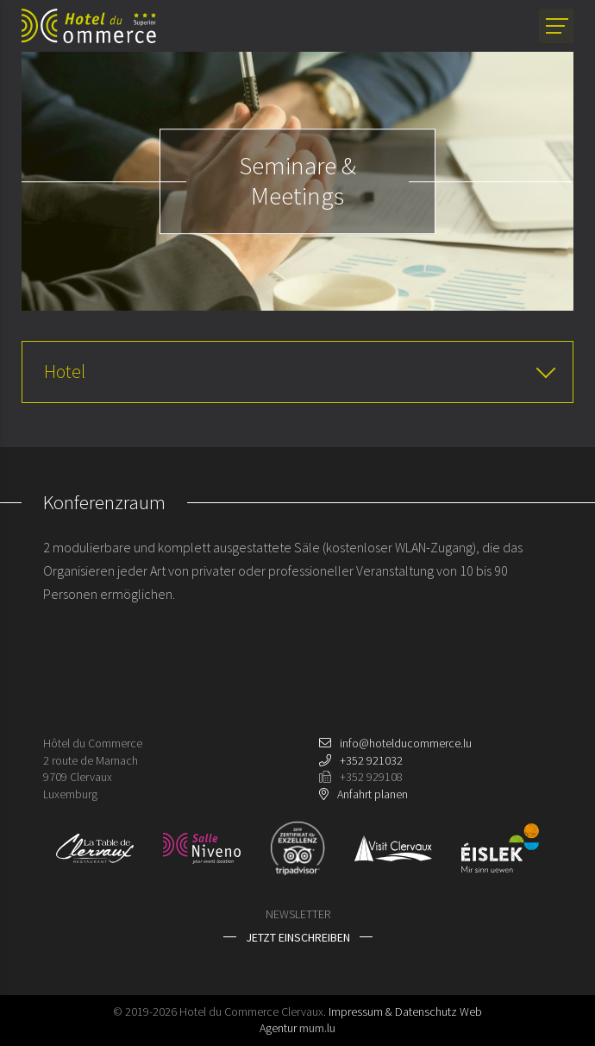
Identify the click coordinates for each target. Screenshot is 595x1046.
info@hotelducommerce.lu (406, 743)
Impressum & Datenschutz (393, 1011)
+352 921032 (371, 760)
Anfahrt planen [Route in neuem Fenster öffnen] (372, 794)
